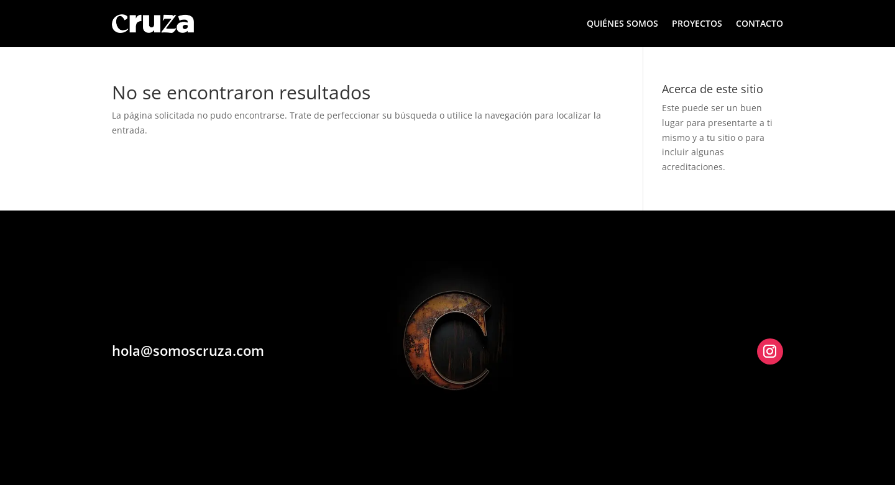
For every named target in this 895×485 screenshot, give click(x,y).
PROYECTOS (697, 23)
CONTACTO (759, 23)
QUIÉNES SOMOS (622, 23)
